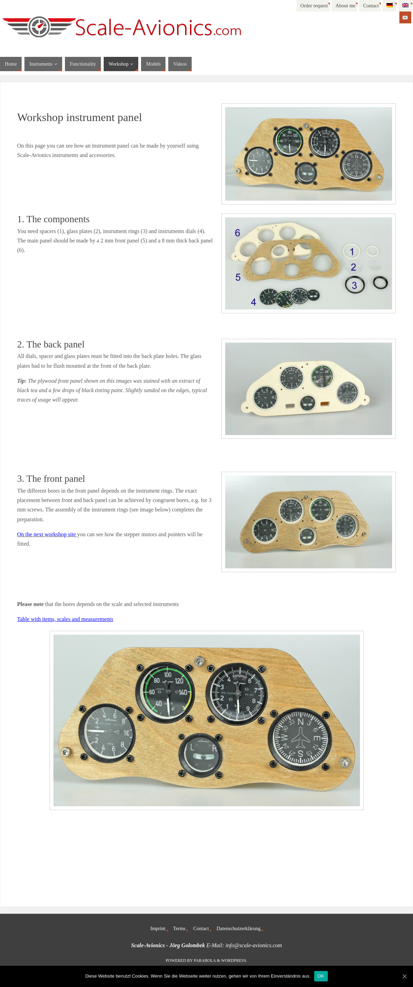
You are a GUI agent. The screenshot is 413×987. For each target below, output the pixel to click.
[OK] (404, 976)
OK (321, 976)
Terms (179, 928)
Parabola (205, 960)
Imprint (157, 928)
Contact (371, 5)
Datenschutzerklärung (238, 928)
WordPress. (234, 960)
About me (345, 5)
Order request (314, 5)
